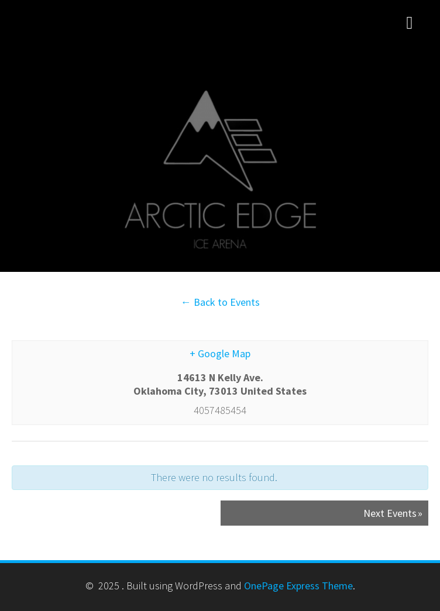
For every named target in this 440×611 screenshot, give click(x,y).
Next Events (392, 513)
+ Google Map (220, 353)
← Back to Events (220, 302)
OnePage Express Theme (298, 585)
